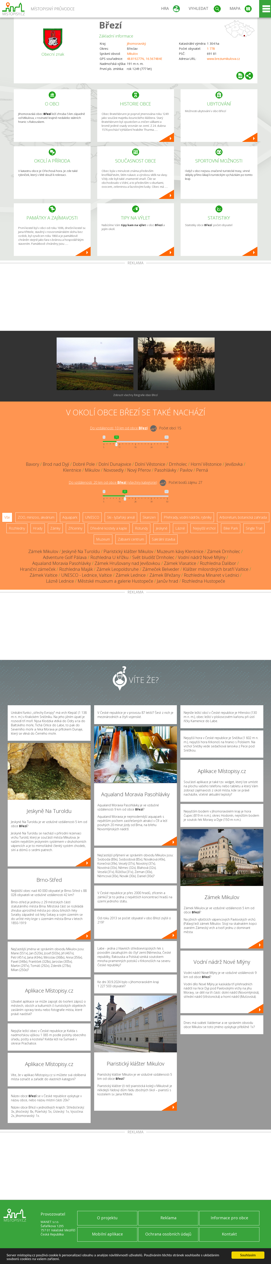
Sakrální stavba (163, 539)
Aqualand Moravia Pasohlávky (61, 563)
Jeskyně (161, 528)
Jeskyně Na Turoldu (81, 551)
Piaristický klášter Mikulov (128, 551)
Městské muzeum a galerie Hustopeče (115, 581)
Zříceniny (75, 528)
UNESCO (92, 517)
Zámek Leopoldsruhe (118, 569)
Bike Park (230, 528)
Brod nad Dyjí (56, 464)
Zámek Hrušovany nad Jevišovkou (127, 563)
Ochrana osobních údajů (168, 1234)
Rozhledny (17, 528)
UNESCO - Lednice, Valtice (86, 575)
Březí (110, 25)
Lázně (180, 528)
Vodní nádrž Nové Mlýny (201, 557)
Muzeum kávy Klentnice (180, 551)
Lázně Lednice (60, 581)
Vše (7, 517)
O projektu (107, 1217)
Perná (202, 470)
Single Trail (254, 528)
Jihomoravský (136, 43)
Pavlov (186, 470)
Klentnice (72, 470)
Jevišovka (234, 464)
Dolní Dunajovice (115, 464)
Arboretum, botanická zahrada (243, 517)
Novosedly (114, 470)
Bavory (32, 464)
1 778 (211, 48)
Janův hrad (167, 581)
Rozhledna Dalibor (218, 563)
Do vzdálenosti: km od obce (119, 428)
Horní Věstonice (206, 464)
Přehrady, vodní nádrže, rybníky (188, 517)
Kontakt (229, 1234)
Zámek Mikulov (43, 551)
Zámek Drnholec (223, 551)
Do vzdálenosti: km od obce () (113, 482)
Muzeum (103, 539)
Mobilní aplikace (107, 1234)
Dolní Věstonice (150, 464)
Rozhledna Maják (76, 569)
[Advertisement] (135, 297)
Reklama (168, 1217)
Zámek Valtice (43, 575)
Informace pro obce (229, 1217)
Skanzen (149, 517)
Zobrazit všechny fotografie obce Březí (135, 395)
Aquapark (69, 517)
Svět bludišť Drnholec (153, 557)
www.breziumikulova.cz (223, 59)
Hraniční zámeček (38, 569)
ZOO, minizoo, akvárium (36, 517)
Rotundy (141, 528)
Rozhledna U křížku (109, 557)
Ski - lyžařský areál (121, 517)
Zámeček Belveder (160, 569)
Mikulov (132, 54)
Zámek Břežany (164, 575)
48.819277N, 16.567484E (144, 59)
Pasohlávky (165, 470)
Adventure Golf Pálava (65, 557)
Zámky (55, 528)
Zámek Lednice (131, 575)
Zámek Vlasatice (180, 563)
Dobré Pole (84, 464)
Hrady (37, 528)
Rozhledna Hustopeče (203, 581)
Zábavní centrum (131, 539)
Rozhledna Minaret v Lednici (211, 575)
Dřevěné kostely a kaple (108, 528)
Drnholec (178, 464)
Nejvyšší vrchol (204, 528)
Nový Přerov (139, 470)
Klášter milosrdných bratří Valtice (215, 569)
